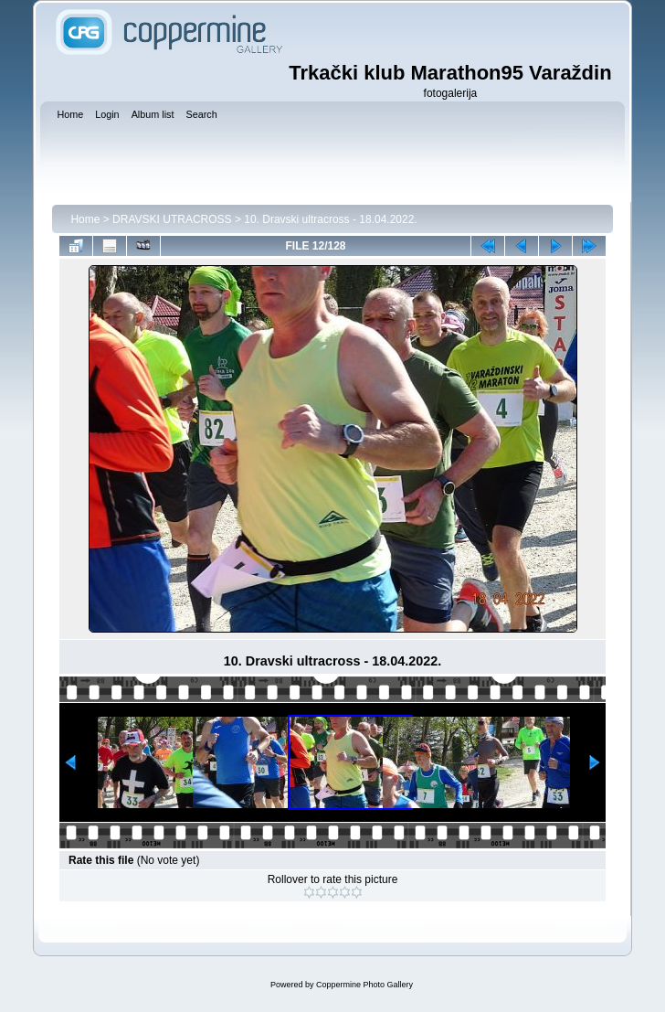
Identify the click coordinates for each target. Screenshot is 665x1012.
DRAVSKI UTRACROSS (171, 219)
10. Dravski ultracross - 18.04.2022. (330, 219)
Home (85, 219)
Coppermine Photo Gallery (364, 984)
